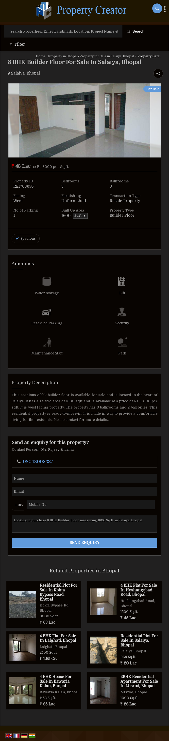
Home (40, 56)
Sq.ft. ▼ (80, 215)
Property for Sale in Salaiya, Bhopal (107, 56)
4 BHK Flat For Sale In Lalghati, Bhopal (58, 638)
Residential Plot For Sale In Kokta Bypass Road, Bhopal (58, 592)
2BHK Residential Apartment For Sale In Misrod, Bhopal (139, 681)
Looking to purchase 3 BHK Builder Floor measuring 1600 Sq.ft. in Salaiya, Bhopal (84, 524)
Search (135, 31)
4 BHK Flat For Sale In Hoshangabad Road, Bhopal (138, 590)
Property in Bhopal (63, 56)
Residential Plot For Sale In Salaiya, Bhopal (139, 640)
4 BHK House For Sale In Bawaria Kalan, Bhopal (56, 681)
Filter (17, 44)
